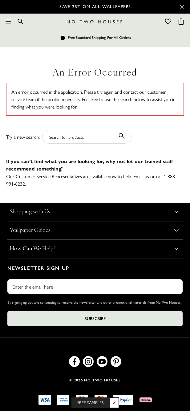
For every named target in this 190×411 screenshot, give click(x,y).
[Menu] (8, 22)
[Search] (21, 22)
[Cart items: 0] (181, 22)
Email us (141, 176)
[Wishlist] (168, 22)
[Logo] (94, 22)
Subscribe (95, 318)
